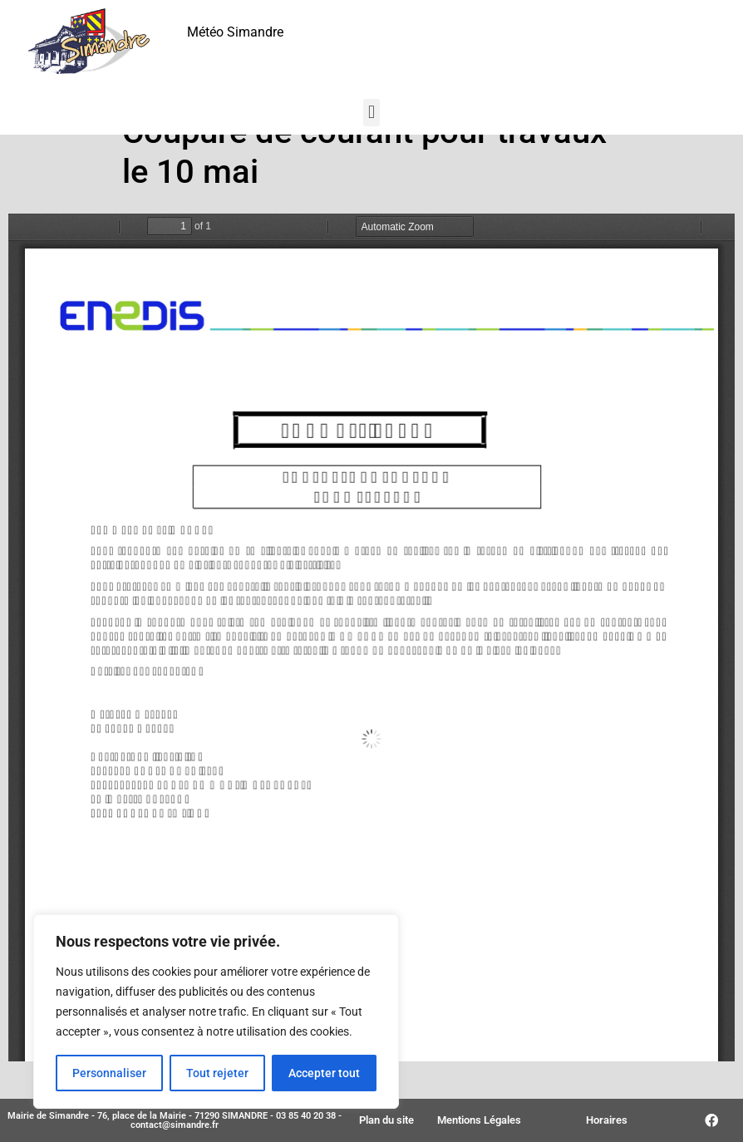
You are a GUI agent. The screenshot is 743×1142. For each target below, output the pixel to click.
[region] (216, 1011)
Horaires (606, 1120)
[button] (371, 112)
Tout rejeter (217, 1073)
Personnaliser (109, 1073)
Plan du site (386, 1120)
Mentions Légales (479, 1120)
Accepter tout (324, 1073)
